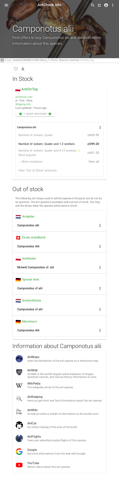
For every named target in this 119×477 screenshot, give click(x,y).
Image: (6, 60)
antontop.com (23, 96)
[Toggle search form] (92, 5)
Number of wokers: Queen (59, 135)
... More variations (59, 161)
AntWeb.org (87, 60)
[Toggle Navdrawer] (6, 5)
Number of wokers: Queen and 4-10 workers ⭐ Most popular (59, 153)
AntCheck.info (49, 5)
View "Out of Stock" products (37, 170)
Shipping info (23, 104)
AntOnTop (29, 89)
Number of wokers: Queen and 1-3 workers (59, 144)
